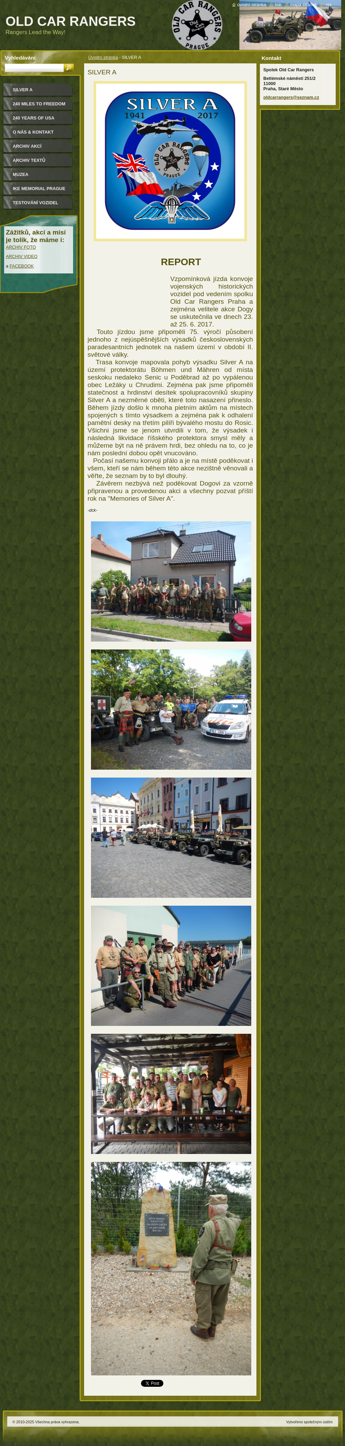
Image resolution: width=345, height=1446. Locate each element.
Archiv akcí (27, 146)
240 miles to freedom (39, 103)
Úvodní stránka (103, 57)
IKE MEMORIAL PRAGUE (39, 188)
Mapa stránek (303, 4)
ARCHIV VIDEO (22, 256)
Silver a (23, 89)
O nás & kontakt (33, 132)
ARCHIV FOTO (21, 247)
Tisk (278, 4)
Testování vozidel (35, 202)
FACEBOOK (22, 266)
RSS (329, 4)
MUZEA (21, 174)
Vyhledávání (20, 58)
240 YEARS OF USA (33, 118)
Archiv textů (29, 160)
